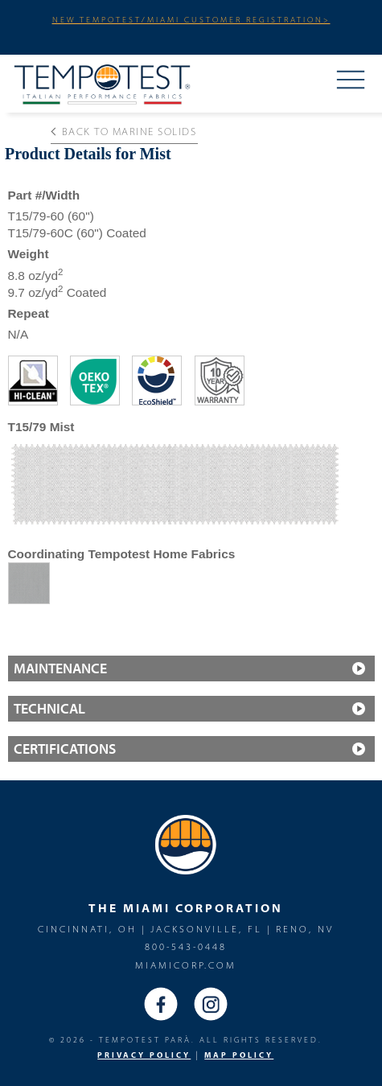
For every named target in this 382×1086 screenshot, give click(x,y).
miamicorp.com (185, 965)
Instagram (211, 1004)
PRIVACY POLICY (144, 1055)
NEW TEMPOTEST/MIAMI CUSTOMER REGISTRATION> (191, 19)
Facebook (161, 1004)
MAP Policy (238, 1055)
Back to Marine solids (123, 131)
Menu (351, 81)
